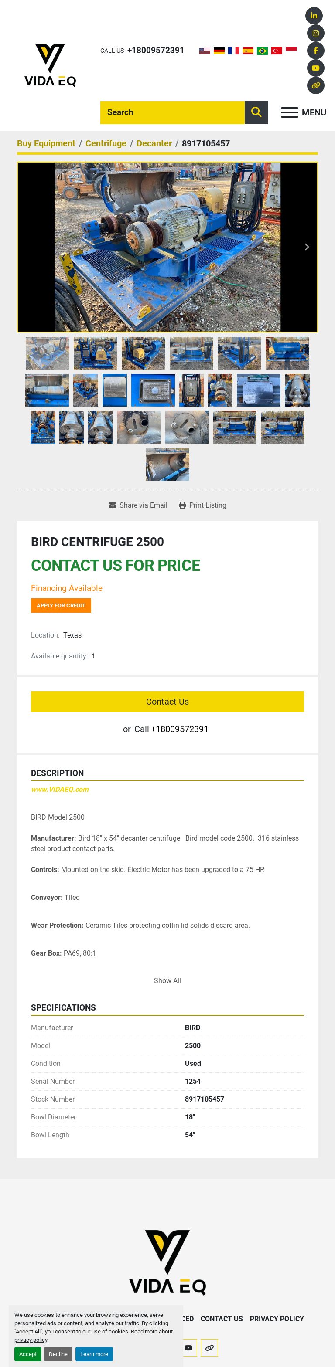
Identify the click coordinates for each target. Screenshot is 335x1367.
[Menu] (289, 112)
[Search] (172, 112)
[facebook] (316, 50)
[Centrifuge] (105, 143)
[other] (316, 85)
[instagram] (316, 33)
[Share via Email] (138, 505)
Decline (58, 1354)
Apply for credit (61, 605)
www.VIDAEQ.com (60, 789)
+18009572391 (156, 50)
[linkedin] (314, 15)
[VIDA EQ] (167, 1262)
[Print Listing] (202, 505)
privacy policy (30, 1339)
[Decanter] (154, 143)
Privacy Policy (277, 1319)
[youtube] (316, 68)
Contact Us (167, 701)
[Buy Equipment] (46, 143)
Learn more (94, 1354)
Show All (167, 981)
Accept (28, 1354)
